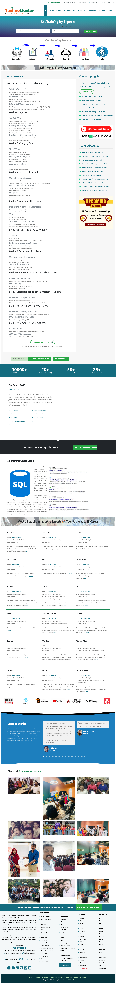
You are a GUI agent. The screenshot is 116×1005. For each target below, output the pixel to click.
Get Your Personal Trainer (85, 448)
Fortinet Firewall (65, 929)
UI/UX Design (64, 943)
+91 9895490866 (16, 564)
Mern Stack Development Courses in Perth (95, 190)
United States (102, 968)
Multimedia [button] (92, 10)
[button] (43, 756)
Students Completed (19, 373)
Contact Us (85, 977)
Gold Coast (83, 939)
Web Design (64, 961)
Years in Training (45, 373)
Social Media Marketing (47, 943)
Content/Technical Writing (48, 950)
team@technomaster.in (13, 953)
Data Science (44, 929)
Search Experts (90, 31)
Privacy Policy (45, 977)
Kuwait (101, 944)
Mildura (82, 949)
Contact (111, 10)
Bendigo (82, 923)
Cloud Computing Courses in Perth (92, 175)
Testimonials (53, 977)
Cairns (81, 928)
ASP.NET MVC (64, 927)
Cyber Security (44, 961)
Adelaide (82, 918)
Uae (100, 923)
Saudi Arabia (102, 957)
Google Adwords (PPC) (47, 948)
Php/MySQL (64, 922)
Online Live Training (63, 977)
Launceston (83, 944)
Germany (101, 936)
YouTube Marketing (46, 953)
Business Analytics (45, 927)
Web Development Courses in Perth (93, 152)
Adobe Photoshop (46, 935)
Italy (100, 941)
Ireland (101, 939)
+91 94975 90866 (17, 537)
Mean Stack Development (67, 953)
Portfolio (102, 10)
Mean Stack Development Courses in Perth (95, 179)
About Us (31, 977)
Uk (100, 920)
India (100, 918)
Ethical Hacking (64, 916)
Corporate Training (75, 977)
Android (63, 940)
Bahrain (101, 928)
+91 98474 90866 (85, 592)
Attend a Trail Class (69, 2)
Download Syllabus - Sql (42, 342)
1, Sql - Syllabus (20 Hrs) (14, 76)
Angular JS (43, 924)
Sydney (82, 960)
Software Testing (65, 945)
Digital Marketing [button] (69, 10)
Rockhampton (83, 957)
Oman (100, 952)
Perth (81, 955)
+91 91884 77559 (95, 2)
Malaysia (101, 947)
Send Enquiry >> (61, 358)
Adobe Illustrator (45, 916)
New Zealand (102, 949)
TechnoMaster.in (29, 953)
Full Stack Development (67, 958)
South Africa (102, 962)
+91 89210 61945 (17, 646)
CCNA (62, 935)
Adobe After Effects (46, 919)
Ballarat (82, 920)
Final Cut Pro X (45, 932)
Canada (101, 931)
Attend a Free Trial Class (40, 358)
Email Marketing (45, 945)
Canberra (82, 931)
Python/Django (65, 919)
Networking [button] (82, 10)
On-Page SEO (44, 940)
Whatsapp (82, 2)
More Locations (84, 968)
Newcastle (82, 952)
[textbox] (33, 31)
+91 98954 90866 (108, 2)
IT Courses (71, 373)
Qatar (100, 955)
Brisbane (82, 926)
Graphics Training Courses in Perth (92, 171)
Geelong (82, 936)
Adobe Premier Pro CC (47, 922)
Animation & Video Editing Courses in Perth (95, 186)
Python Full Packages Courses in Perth (94, 183)
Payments (38, 977)
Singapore (102, 960)
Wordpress (44, 937)
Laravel (62, 932)
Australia (101, 926)
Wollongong (83, 965)
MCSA (62, 937)
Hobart (82, 941)
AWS (62, 924)
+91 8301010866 (85, 564)
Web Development (65, 955)
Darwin (82, 933)
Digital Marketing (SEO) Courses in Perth (94, 167)
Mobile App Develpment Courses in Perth (95, 156)
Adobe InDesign (45, 956)
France (101, 933)
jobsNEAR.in (108, 115)
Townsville (82, 962)
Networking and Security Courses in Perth (95, 164)
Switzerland (102, 965)
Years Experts (96, 373)
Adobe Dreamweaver (46, 958)
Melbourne (83, 947)
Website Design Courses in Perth (92, 160)
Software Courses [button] (55, 10)
